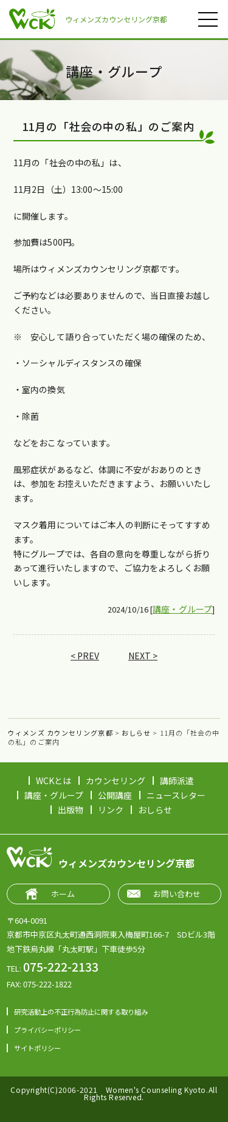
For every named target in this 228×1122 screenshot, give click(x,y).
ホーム (63, 893)
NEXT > (142, 656)
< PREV (85, 656)
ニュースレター (176, 795)
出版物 (70, 809)
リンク (110, 809)
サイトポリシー (37, 1048)
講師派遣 (177, 780)
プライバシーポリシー (47, 1030)
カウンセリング (115, 780)
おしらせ (155, 809)
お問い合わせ (177, 893)
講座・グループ (182, 609)
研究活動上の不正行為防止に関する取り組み (81, 1011)
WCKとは (53, 780)
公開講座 (115, 795)
